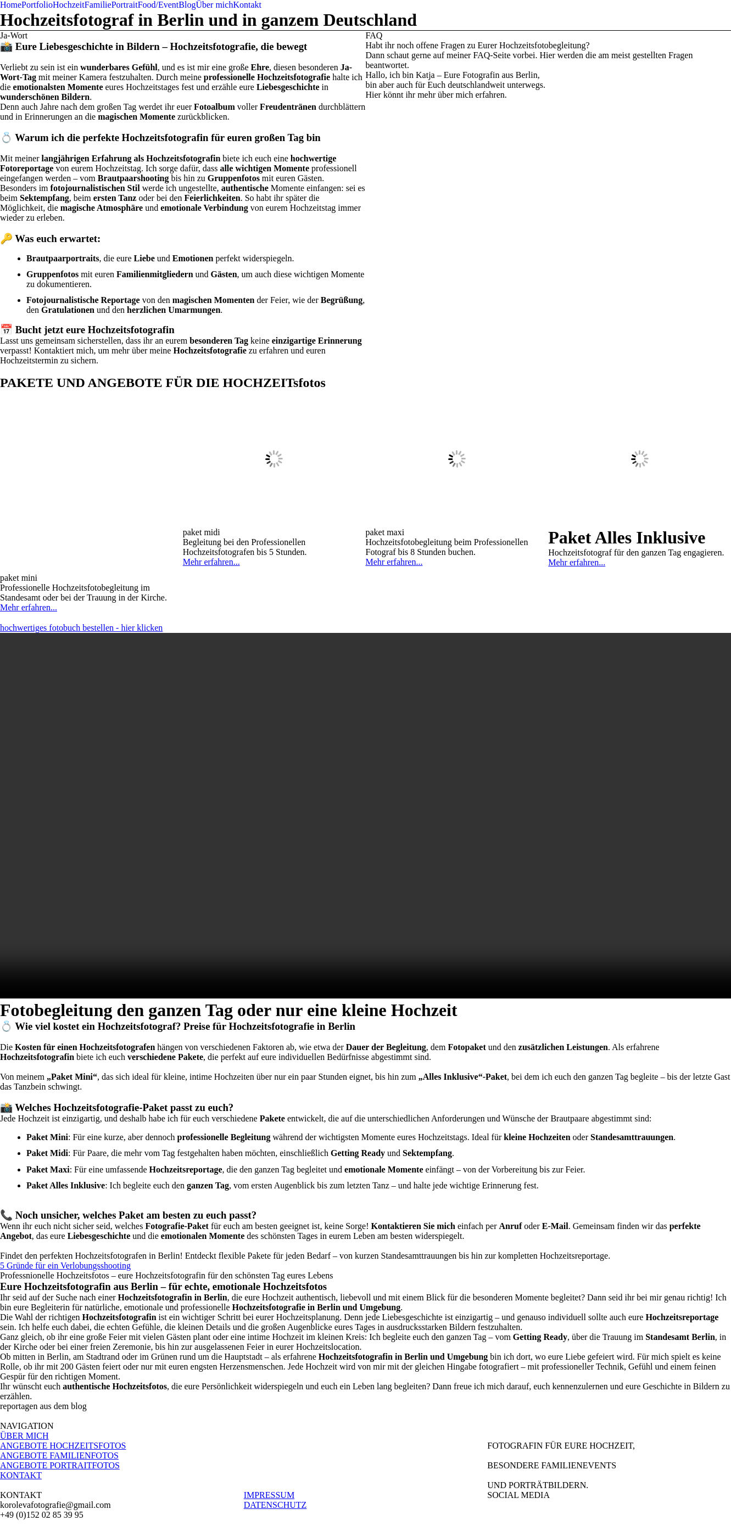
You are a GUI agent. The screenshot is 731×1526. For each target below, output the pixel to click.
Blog (187, 4)
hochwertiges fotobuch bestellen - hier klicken (81, 582)
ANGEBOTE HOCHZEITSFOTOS (63, 1400)
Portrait (124, 4)
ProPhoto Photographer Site (404, 1515)
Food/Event (158, 4)
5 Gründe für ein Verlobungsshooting (65, 1220)
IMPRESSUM (269, 1450)
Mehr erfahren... (28, 424)
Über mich (214, 4)
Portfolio (37, 4)
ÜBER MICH (24, 1390)
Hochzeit (69, 4)
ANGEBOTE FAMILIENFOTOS (59, 1410)
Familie (98, 4)
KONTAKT (21, 1430)
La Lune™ (485, 1515)
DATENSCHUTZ (275, 1460)
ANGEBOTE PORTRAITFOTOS (60, 1420)
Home (10, 4)
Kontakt (247, 4)
